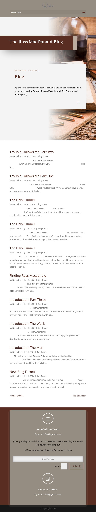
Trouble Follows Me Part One (32, 176)
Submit (76, 466)
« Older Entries (17, 395)
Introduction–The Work (27, 323)
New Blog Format (23, 371)
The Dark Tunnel (22, 200)
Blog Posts (43, 156)
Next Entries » (79, 395)
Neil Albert (17, 156)
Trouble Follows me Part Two (32, 152)
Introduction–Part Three (28, 299)
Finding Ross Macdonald (28, 275)
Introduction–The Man (26, 347)
